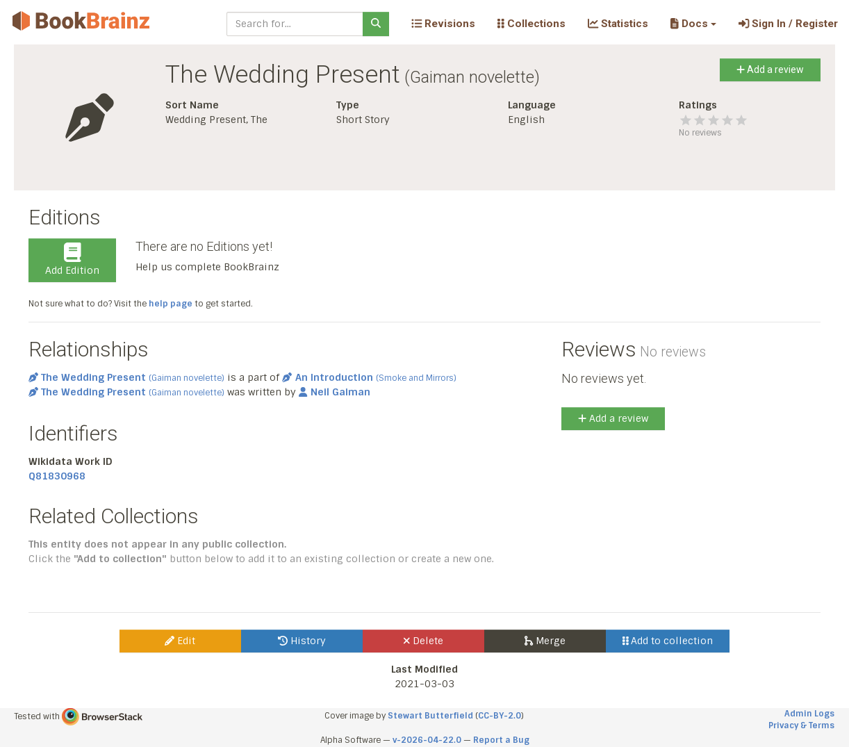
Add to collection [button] (668, 640)
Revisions (443, 23)
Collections (531, 23)
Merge (545, 640)
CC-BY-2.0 (499, 715)
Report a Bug (501, 740)
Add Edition (72, 260)
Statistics (618, 23)
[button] (693, 24)
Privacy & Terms (801, 725)
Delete (423, 640)
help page (170, 303)
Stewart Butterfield (430, 715)
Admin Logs (809, 713)
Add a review (770, 69)
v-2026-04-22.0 (427, 740)
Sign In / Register (788, 23)
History (302, 640)
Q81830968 (56, 476)
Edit (180, 640)
